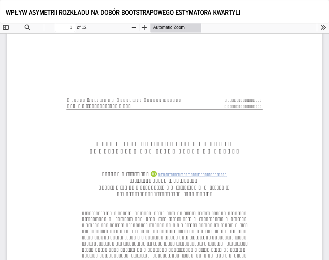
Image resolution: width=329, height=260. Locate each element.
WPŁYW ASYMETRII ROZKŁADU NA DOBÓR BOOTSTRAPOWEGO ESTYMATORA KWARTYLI (123, 11)
